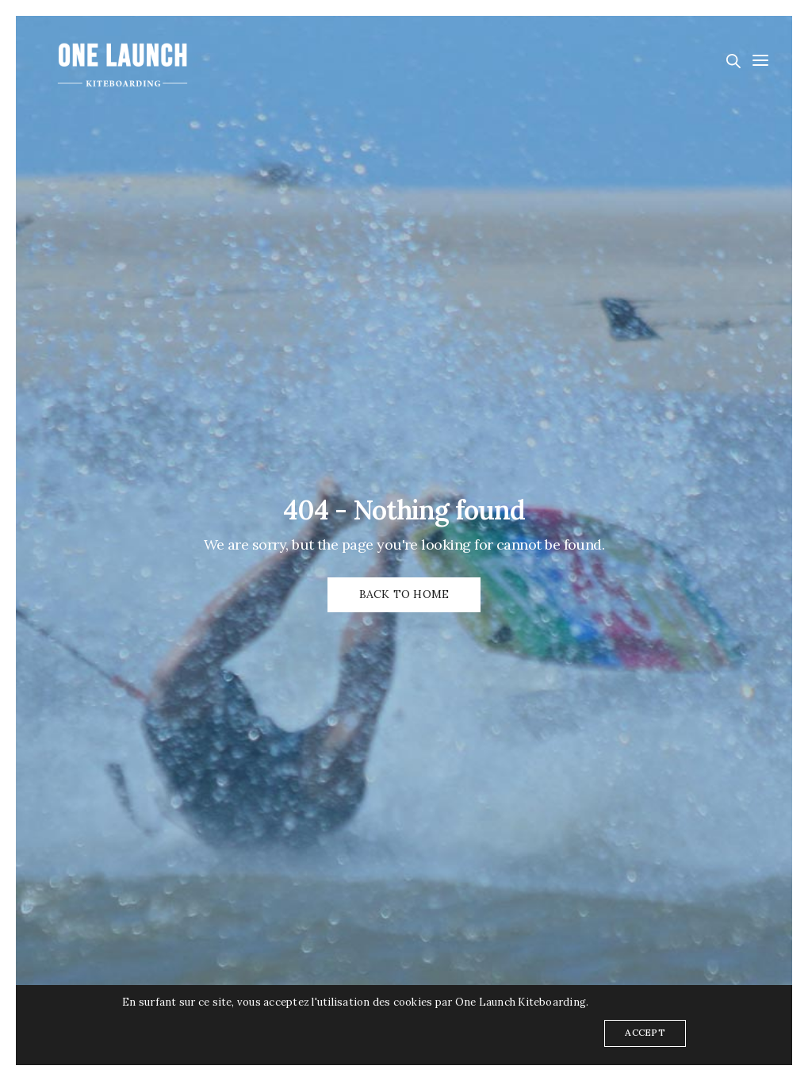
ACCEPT (644, 1032)
